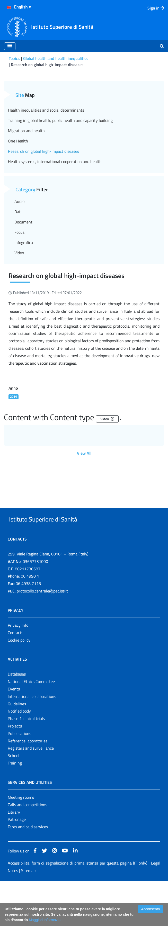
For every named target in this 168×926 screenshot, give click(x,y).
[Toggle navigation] (9, 46)
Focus (19, 265)
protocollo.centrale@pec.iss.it (42, 636)
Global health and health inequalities (56, 58)
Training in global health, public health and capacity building (60, 153)
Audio (19, 234)
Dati (18, 245)
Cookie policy (19, 685)
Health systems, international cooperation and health (55, 195)
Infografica (23, 276)
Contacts (15, 678)
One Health (18, 174)
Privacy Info (18, 670)
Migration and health (26, 164)
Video (19, 286)
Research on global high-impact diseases (43, 184)
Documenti (23, 255)
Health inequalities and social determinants (46, 143)
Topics (14, 58)
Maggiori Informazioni (46, 920)
